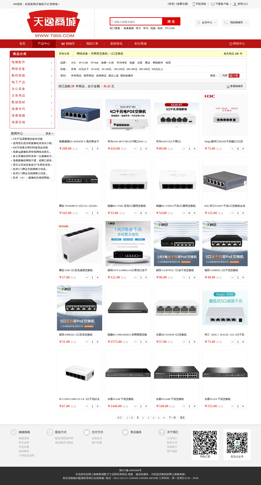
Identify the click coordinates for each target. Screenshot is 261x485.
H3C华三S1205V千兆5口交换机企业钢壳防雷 (225, 207)
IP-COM (83, 62)
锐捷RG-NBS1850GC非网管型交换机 (127, 336)
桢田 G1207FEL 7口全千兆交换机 (175, 270)
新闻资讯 (116, 43)
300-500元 (144, 69)
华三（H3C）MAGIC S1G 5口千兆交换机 (224, 336)
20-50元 (95, 69)
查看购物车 (236, 86)
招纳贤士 (172, 446)
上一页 (129, 417)
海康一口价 (107, 62)
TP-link (94, 62)
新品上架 (113, 75)
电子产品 (18, 82)
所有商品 (76, 75)
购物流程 (24, 438)
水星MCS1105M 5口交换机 (171, 334)
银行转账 (97, 442)
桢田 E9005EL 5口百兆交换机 (75, 334)
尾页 (182, 417)
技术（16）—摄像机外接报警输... (32, 177)
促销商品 (101, 75)
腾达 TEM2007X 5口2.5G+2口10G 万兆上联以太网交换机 (78, 207)
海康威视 (128, 28)
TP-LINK (170, 28)
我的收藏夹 (126, 75)
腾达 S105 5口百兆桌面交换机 (76, 270)
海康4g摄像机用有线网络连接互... (32, 151)
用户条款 (172, 451)
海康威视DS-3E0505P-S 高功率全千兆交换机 (79, 143)
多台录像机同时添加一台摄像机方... (33, 156)
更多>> (50, 133)
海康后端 (18, 122)
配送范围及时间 (64, 438)
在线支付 (97, 438)
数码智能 (18, 75)
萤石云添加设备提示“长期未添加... (32, 164)
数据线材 (18, 102)
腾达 (147, 62)
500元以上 (157, 69)
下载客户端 (222, 3)
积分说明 (24, 442)
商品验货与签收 (64, 442)
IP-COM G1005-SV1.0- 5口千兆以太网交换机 (79, 400)
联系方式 (172, 442)
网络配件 (158, 62)
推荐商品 (89, 75)
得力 (139, 28)
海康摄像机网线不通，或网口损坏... (33, 160)
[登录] (171, 3)
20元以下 (83, 69)
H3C (73, 62)
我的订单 (92, 43)
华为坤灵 (122, 62)
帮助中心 (239, 43)
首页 (22, 43)
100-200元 (119, 69)
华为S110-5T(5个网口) (168, 141)
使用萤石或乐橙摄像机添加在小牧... (33, 143)
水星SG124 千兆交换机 (218, 399)
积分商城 (140, 43)
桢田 (160, 28)
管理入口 (243, 3)
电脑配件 (18, 62)
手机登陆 (201, 3)
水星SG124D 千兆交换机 (170, 399)
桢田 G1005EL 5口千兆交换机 (221, 270)
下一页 (172, 417)
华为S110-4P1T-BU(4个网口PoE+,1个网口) (127, 143)
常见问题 (24, 446)
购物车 (68, 43)
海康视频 (18, 115)
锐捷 (153, 28)
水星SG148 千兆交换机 (121, 399)
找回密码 (24, 451)
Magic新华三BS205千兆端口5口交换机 (224, 143)
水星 (139, 62)
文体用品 (18, 95)
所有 (73, 69)
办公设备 (18, 88)
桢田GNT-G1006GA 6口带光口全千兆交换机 (127, 271)
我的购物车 (236, 22)
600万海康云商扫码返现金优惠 (30, 147)
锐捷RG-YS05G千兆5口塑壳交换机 (176, 205)
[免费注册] (182, 3)
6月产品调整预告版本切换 (28, 138)
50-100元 (106, 69)
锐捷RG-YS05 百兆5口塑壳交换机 (127, 205)
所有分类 (64, 53)
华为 (146, 28)
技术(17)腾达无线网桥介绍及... (30, 169)
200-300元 (132, 69)
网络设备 (18, 68)
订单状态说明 (26, 455)
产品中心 (44, 43)
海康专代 (18, 108)
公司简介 (172, 438)
